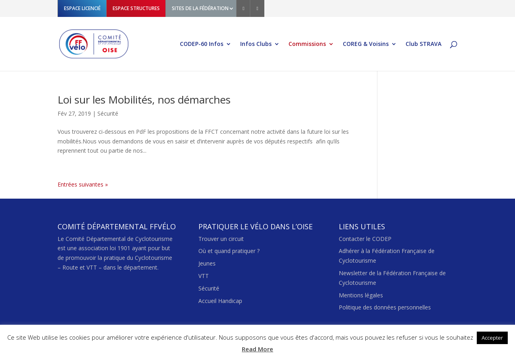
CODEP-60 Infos (201, 44)
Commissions (307, 44)
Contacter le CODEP (365, 239)
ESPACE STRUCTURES (136, 8)
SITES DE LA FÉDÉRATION (200, 8)
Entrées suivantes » (83, 184)
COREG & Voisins (366, 44)
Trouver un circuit (221, 239)
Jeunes (207, 263)
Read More (257, 349)
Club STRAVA (423, 44)
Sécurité (107, 113)
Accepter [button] (492, 337)
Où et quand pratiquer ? (229, 251)
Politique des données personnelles (385, 307)
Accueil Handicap (220, 301)
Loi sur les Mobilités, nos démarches (144, 99)
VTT (203, 276)
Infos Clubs (256, 44)
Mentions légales (361, 295)
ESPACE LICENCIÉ (82, 8)
